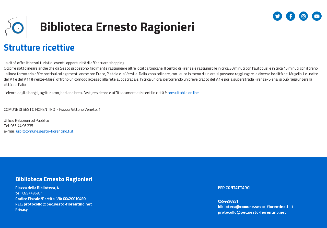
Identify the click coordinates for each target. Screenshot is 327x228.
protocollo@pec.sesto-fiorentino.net (252, 212)
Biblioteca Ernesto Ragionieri (117, 26)
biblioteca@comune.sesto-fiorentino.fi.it (255, 207)
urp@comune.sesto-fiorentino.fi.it (45, 131)
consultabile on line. (184, 93)
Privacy (21, 209)
